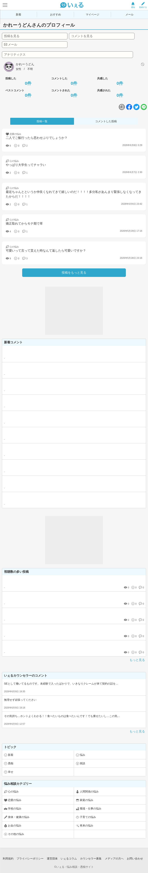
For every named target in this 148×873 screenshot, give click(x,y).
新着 (18, 14)
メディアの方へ (114, 858)
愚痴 (10, 763)
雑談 (82, 763)
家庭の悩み (86, 800)
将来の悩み (86, 825)
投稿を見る (11, 36)
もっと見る (137, 660)
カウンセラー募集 (91, 858)
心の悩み (13, 791)
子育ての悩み (88, 817)
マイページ (92, 14)
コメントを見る (82, 36)
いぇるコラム (69, 858)
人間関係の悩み (89, 791)
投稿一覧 (42, 121)
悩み (82, 754)
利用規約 (8, 858)
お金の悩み (14, 825)
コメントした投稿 (106, 121)
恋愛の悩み (14, 800)
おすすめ (55, 14)
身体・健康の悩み (18, 817)
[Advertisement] (74, 311)
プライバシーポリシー (30, 858)
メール (129, 14)
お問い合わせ (135, 858)
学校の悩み (14, 808)
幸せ (10, 771)
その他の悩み (16, 834)
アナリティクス (15, 54)
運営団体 (52, 858)
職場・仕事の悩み (90, 808)
